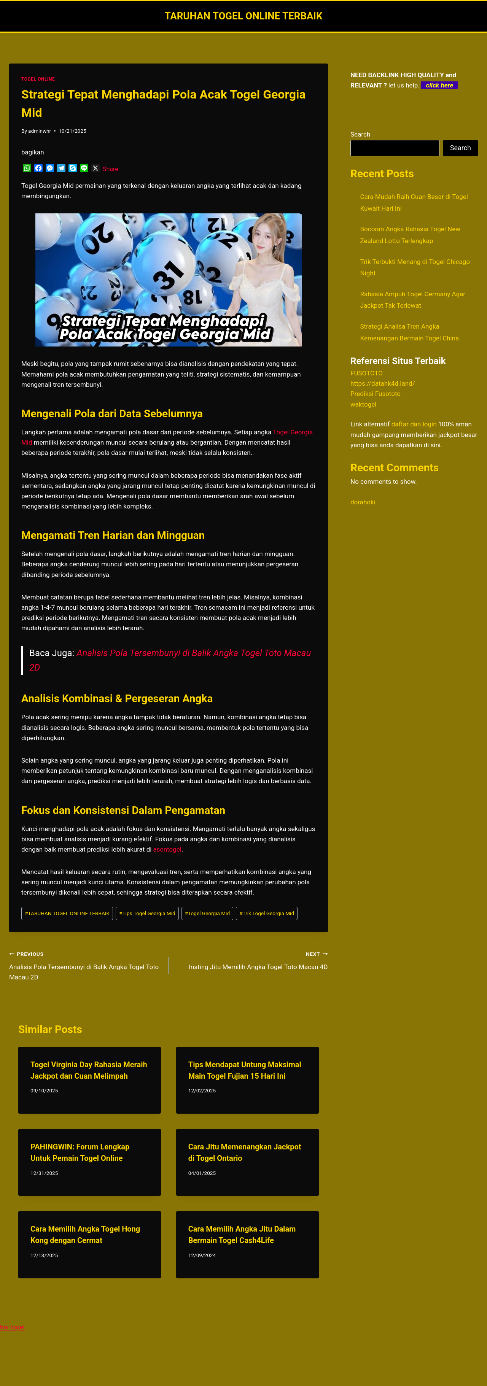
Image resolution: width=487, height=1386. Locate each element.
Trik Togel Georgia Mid (266, 913)
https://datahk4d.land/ (382, 383)
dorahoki (363, 502)
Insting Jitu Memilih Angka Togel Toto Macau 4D (251, 960)
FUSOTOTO (366, 373)
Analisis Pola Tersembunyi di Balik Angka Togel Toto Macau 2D (85, 965)
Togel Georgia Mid (207, 913)
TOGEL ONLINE (38, 79)
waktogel (363, 404)
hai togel (12, 1327)
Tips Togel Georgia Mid (147, 913)
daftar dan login (414, 424)
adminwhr (39, 131)
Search (360, 134)
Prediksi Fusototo (375, 393)
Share (110, 169)
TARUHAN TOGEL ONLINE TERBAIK (67, 913)
